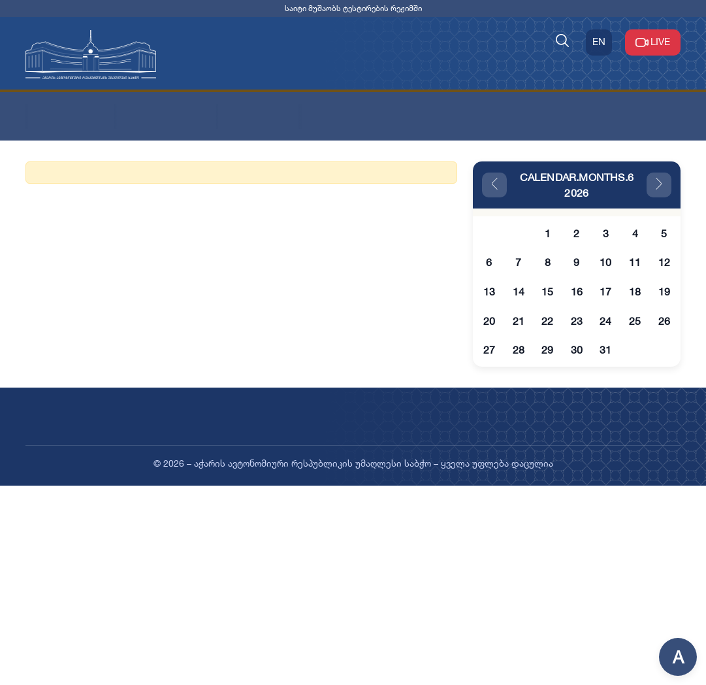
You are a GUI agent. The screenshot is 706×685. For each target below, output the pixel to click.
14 (518, 291)
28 (518, 349)
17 (605, 291)
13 (489, 291)
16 (577, 291)
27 (489, 349)
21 (518, 320)
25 (635, 320)
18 (635, 291)
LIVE (652, 42)
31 (605, 349)
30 (577, 349)
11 (635, 262)
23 (577, 320)
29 (547, 349)
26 (664, 320)
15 (547, 291)
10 (605, 262)
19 (664, 291)
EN (598, 41)
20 (489, 320)
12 (664, 262)
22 (547, 320)
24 (605, 320)
